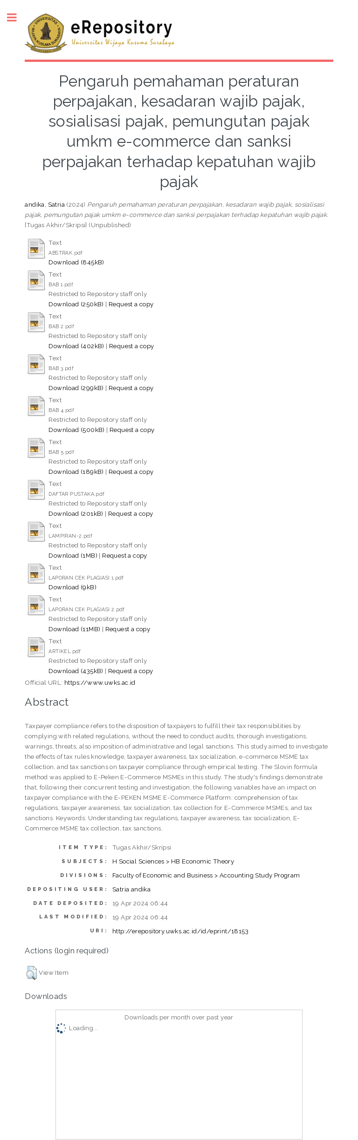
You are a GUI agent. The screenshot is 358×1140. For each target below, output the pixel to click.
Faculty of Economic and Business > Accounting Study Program (206, 875)
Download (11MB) (74, 629)
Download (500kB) (76, 429)
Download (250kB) (75, 304)
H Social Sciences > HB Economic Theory (173, 861)
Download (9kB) (72, 587)
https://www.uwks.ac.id (100, 682)
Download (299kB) (75, 387)
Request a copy (131, 304)
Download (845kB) (76, 262)
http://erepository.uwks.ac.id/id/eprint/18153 (180, 931)
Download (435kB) (75, 671)
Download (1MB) (72, 555)
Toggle (17, 17)
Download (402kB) (76, 346)
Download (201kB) (75, 513)
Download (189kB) (75, 471)
